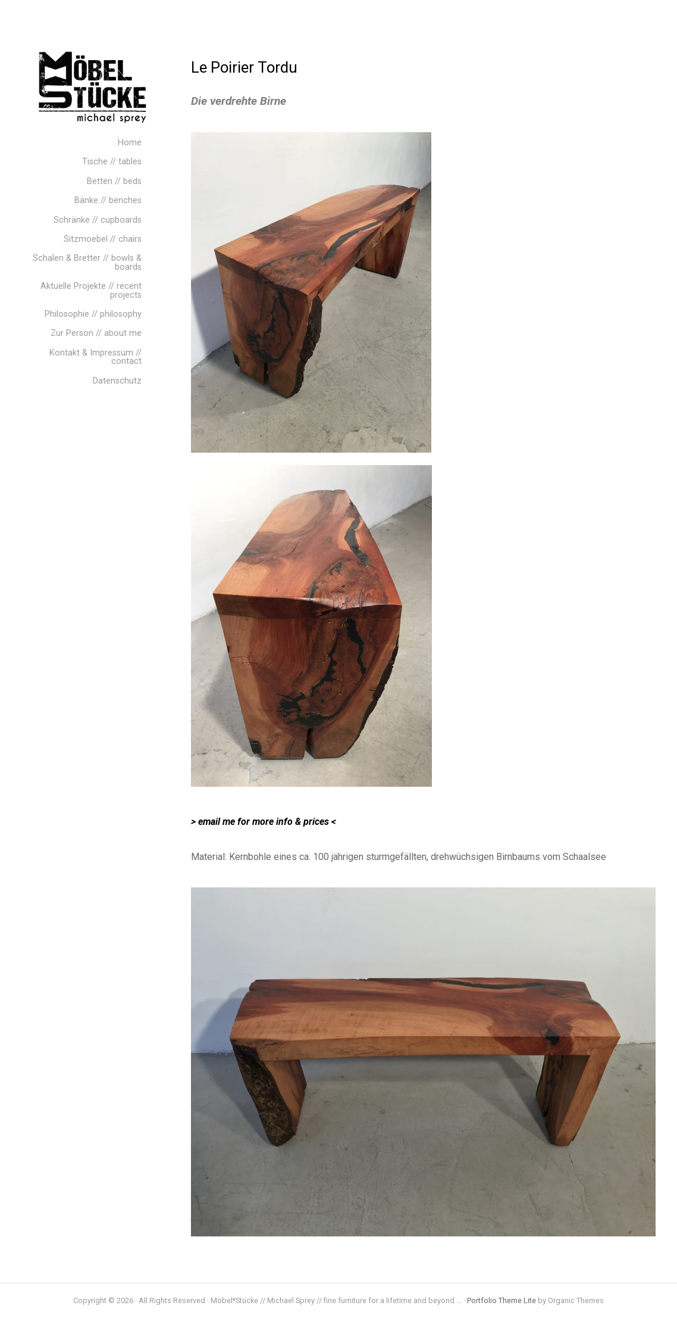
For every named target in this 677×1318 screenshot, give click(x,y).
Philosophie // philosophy (93, 314)
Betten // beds (114, 181)
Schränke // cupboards (98, 220)
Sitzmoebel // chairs (103, 239)
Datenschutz (117, 381)
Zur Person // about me (96, 333)
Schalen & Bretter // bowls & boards (87, 262)
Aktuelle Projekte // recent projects (91, 290)
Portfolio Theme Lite (501, 1300)
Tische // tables (112, 162)
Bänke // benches (108, 200)
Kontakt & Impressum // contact (95, 357)
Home (130, 143)
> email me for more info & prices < (263, 821)
